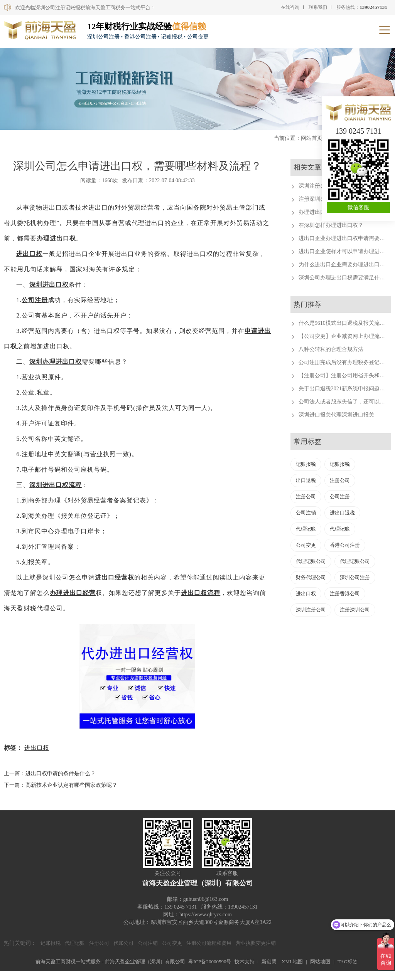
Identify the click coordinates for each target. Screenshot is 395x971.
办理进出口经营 (73, 593)
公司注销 (306, 513)
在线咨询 (290, 7)
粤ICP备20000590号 (209, 961)
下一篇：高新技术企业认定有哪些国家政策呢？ (60, 785)
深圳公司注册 (355, 577)
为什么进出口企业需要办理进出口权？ (344, 264)
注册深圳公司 (355, 610)
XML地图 (292, 961)
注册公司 (340, 480)
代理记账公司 (311, 561)
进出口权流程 (200, 593)
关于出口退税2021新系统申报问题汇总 (344, 388)
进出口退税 (342, 513)
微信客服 (358, 207)
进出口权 (29, 253)
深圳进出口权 (49, 284)
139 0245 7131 (358, 131)
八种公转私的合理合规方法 (331, 349)
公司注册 (35, 300)
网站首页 (311, 138)
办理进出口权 (56, 238)
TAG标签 (348, 961)
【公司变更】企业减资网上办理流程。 (344, 336)
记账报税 (306, 464)
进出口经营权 (114, 577)
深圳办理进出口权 (55, 361)
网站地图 (320, 961)
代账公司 (123, 943)
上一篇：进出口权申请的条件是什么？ (50, 773)
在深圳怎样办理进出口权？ (331, 225)
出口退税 (306, 480)
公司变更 (306, 545)
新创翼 (269, 961)
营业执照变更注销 (256, 943)
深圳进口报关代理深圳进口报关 (336, 415)
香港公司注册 (345, 545)
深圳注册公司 (311, 610)
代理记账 (306, 529)
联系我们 (318, 7)
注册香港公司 (345, 593)
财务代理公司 (311, 577)
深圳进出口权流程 (55, 485)
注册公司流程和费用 (208, 943)
